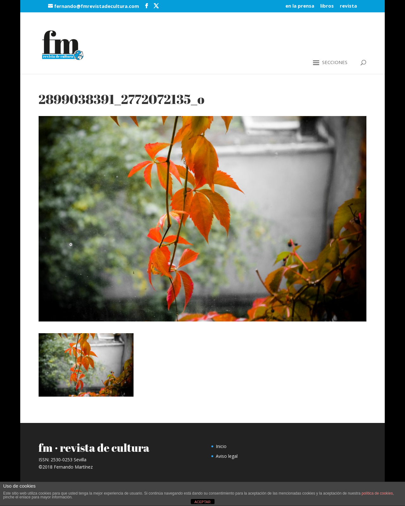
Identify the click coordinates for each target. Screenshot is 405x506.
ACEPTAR (202, 502)
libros (327, 6)
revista (348, 6)
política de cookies (377, 493)
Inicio (221, 446)
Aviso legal (227, 456)
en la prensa (299, 6)
